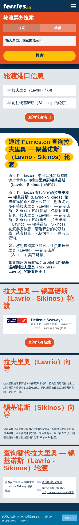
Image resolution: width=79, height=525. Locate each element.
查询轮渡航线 (39, 342)
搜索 (40, 56)
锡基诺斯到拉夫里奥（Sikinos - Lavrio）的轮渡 (38, 267)
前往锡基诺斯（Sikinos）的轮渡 (39, 103)
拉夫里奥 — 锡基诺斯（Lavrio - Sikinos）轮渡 (38, 197)
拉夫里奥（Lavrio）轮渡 (32, 90)
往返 (21, 28)
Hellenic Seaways (47, 320)
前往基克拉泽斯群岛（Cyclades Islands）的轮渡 (58, 490)
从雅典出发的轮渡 (52, 482)
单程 (57, 28)
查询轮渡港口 (39, 117)
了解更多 (24, 520)
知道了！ (69, 517)
